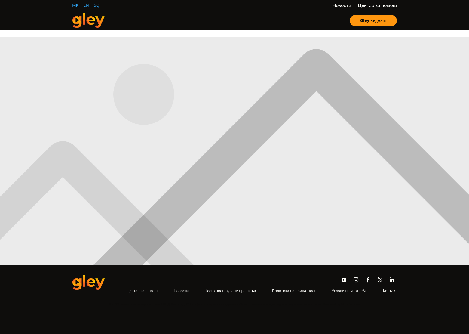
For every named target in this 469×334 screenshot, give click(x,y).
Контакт (390, 290)
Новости (341, 5)
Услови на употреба (349, 290)
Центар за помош (377, 5)
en (86, 5)
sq (97, 5)
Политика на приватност (294, 290)
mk (75, 5)
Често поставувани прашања (230, 290)
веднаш (373, 20)
